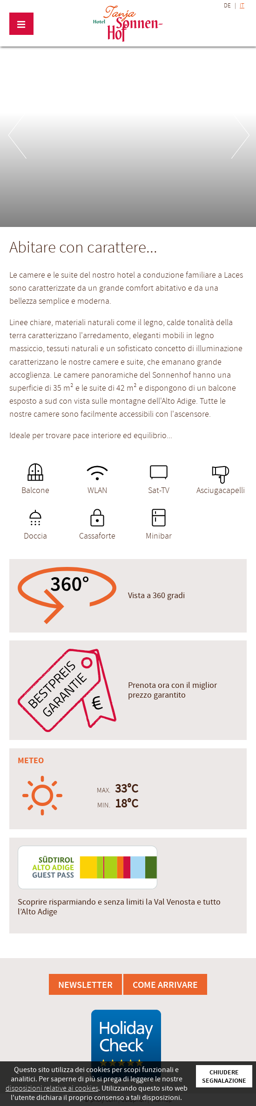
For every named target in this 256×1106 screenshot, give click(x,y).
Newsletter (85, 984)
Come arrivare (165, 984)
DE (227, 5)
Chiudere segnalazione (224, 1076)
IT (242, 5)
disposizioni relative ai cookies (52, 1088)
